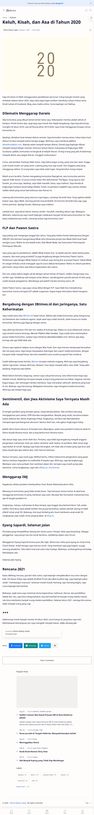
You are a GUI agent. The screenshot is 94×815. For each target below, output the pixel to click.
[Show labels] (23, 786)
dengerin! (59, 3)
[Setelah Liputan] (45, 711)
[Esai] (34, 780)
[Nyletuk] (36, 711)
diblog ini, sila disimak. (49, 467)
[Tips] (41, 730)
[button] (86, 10)
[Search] (90, 10)
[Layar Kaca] (37, 748)
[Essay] (35, 739)
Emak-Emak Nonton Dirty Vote (33, 751)
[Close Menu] (91, 3)
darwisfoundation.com (12, 144)
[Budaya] (22, 774)
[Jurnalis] (36, 730)
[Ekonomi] (22, 780)
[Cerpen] (35, 757)
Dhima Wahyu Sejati (18, 803)
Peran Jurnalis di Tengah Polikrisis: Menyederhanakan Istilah (47, 733)
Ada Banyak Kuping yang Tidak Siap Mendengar (41, 760)
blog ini (50, 515)
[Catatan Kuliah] (49, 774)
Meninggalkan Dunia (29, 742)
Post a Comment (47, 660)
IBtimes (34, 361)
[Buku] (34, 774)
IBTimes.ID (28, 315)
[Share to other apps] (55, 645)
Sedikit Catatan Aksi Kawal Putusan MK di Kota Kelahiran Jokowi (45, 716)
